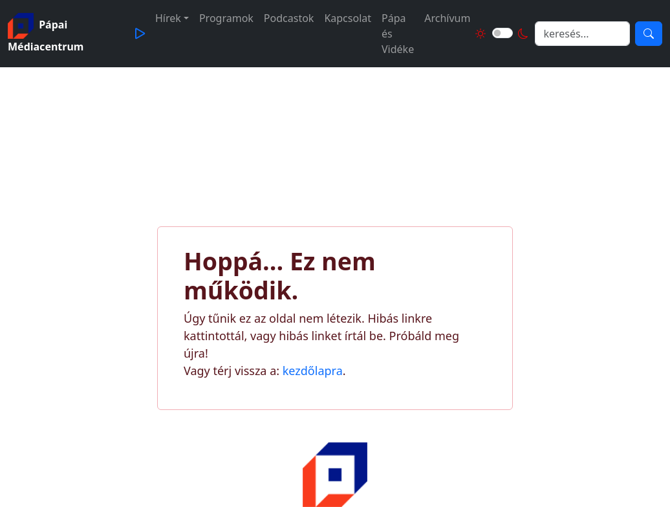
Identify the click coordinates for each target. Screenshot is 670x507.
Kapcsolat (347, 18)
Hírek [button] (168, 18)
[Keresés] (648, 33)
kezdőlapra (313, 370)
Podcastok (289, 18)
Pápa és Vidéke (398, 33)
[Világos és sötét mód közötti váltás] (502, 33)
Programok (226, 18)
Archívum (447, 18)
